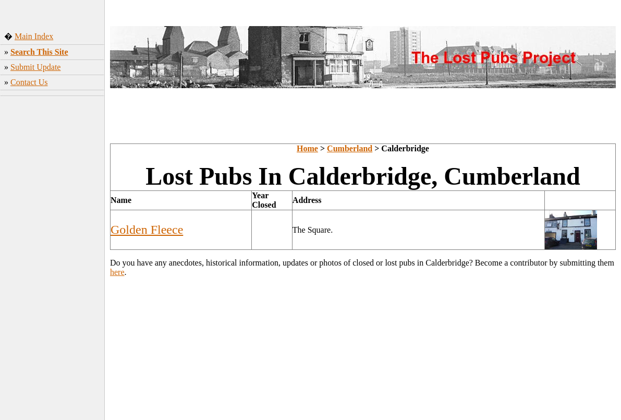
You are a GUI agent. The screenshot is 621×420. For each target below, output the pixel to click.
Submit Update (35, 67)
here (117, 272)
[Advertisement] (52, 255)
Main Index (34, 36)
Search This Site (39, 51)
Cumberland (349, 148)
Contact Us (29, 82)
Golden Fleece (147, 229)
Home (307, 148)
